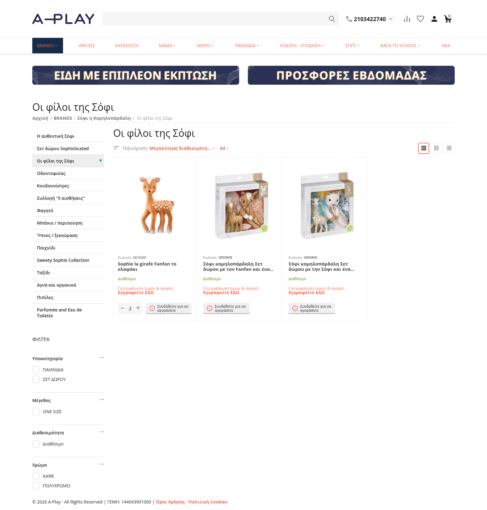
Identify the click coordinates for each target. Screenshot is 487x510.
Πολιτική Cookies (207, 502)
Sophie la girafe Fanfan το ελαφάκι (146, 266)
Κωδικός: (125, 257)
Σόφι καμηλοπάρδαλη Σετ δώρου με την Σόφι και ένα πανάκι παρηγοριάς (325, 266)
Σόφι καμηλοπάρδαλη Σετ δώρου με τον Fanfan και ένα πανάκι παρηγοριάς (239, 266)
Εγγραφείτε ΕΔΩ (135, 292)
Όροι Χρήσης (170, 502)
